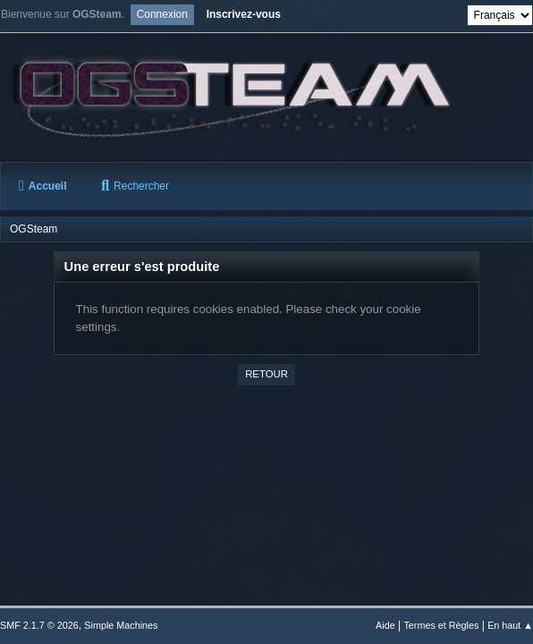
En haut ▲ (510, 625)
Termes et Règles (440, 625)
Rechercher (135, 186)
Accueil (42, 186)
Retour (266, 374)
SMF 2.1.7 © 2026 (39, 625)
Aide (385, 625)
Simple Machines (120, 625)
